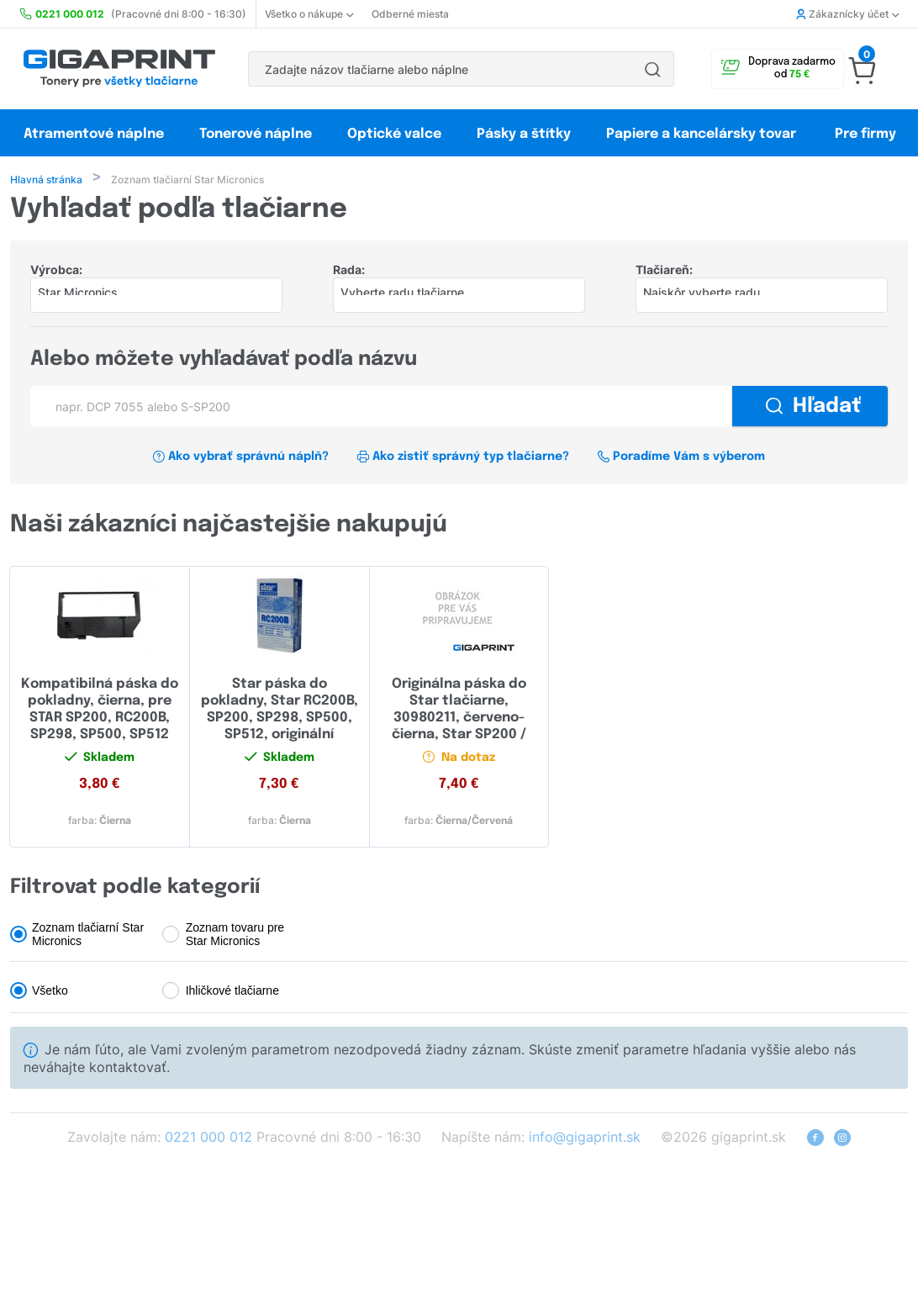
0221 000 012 (208, 1138)
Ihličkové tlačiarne (232, 992)
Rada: (349, 271)
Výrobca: (56, 271)
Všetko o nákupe (309, 14)
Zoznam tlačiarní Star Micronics (88, 935)
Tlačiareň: (664, 271)
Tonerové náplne (255, 134)
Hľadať (813, 408)
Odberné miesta (410, 14)
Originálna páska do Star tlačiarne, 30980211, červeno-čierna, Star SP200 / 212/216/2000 (459, 719)
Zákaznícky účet (847, 14)
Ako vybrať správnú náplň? (241, 458)
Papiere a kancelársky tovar (702, 134)
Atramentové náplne (94, 134)
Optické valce (394, 134)
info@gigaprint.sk (585, 1138)
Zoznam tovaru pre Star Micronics (235, 935)
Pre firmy (865, 134)
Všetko (50, 992)
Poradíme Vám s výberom (681, 458)
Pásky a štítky (524, 134)
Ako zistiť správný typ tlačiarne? (462, 458)
